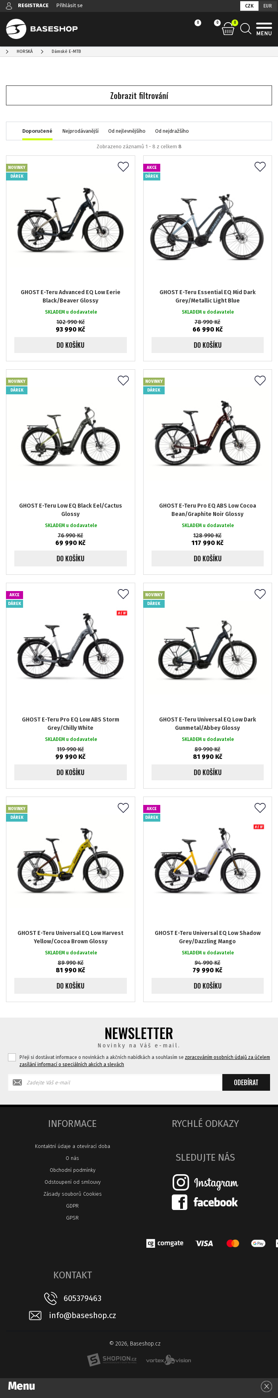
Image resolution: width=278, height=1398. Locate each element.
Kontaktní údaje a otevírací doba (72, 1146)
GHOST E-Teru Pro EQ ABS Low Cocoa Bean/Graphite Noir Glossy (207, 510)
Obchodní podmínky (72, 1170)
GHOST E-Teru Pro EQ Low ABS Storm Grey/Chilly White (70, 723)
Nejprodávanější (80, 131)
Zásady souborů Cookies (72, 1194)
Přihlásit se (69, 5)
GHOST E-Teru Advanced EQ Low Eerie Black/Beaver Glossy (71, 296)
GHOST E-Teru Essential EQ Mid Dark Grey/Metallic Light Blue (207, 296)
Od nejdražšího (172, 131)
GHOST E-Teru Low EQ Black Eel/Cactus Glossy (70, 510)
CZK (249, 6)
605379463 (82, 1298)
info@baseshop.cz (82, 1315)
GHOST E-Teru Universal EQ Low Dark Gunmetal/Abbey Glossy (207, 723)
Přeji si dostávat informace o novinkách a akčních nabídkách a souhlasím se (144, 1061)
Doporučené (37, 131)
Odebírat (246, 1082)
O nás (72, 1158)
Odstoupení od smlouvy (73, 1182)
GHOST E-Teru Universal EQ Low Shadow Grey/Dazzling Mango (208, 937)
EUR (267, 6)
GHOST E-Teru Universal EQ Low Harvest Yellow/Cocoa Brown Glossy (70, 937)
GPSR (72, 1218)
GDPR (72, 1206)
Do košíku (70, 345)
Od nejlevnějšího (127, 131)
